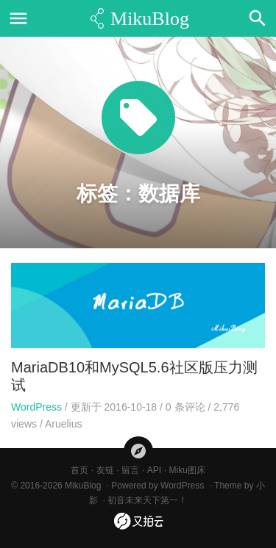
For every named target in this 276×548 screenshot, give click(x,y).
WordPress (36, 407)
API (154, 470)
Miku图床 (187, 470)
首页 (79, 470)
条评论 (185, 407)
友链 (105, 470)
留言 (130, 470)
